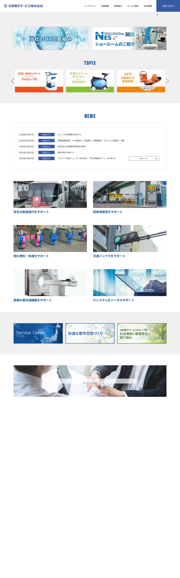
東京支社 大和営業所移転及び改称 (72, 213)
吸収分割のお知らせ (66, 219)
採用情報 (148, 5)
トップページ (90, 5)
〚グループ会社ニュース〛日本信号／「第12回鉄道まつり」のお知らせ (87, 225)
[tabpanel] (90, 45)
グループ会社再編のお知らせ (69, 202)
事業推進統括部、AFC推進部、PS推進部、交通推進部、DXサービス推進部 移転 (91, 208)
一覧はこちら (144, 226)
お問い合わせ (168, 5)
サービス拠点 (133, 5)
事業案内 (118, 5)
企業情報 (105, 5)
